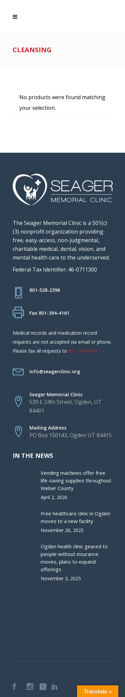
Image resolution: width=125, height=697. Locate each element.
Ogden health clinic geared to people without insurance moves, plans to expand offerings (74, 558)
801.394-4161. (83, 351)
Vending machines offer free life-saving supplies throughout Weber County (76, 480)
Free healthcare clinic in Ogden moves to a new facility (75, 517)
